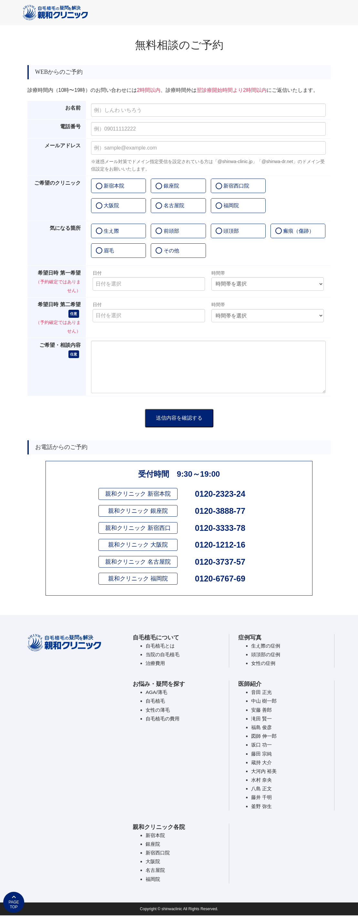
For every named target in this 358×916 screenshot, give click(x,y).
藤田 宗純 (262, 754)
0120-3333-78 (220, 527)
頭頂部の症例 (266, 655)
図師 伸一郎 (264, 736)
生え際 (111, 231)
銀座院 (171, 186)
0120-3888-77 (220, 510)
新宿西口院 (236, 186)
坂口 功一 (262, 745)
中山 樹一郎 (264, 701)
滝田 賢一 (262, 719)
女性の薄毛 (158, 710)
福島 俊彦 (262, 727)
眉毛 (109, 250)
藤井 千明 (262, 798)
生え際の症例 (266, 646)
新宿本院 (114, 186)
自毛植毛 (156, 701)
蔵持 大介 (262, 762)
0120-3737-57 (220, 562)
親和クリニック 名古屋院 (137, 562)
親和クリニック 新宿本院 (137, 494)
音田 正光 (262, 693)
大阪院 (111, 205)
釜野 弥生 (262, 806)
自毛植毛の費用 (164, 719)
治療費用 (156, 664)
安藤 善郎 (262, 710)
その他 (171, 250)
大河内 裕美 (264, 771)
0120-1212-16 (220, 545)
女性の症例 (264, 664)
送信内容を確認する (179, 418)
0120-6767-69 (220, 579)
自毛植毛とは (161, 646)
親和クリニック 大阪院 (138, 545)
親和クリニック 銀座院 (138, 511)
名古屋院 (174, 205)
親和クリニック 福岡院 (138, 579)
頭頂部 (231, 231)
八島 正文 (262, 789)
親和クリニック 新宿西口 (137, 528)
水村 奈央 (262, 780)
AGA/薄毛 (157, 693)
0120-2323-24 (220, 493)
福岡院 (231, 205)
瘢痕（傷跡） (298, 231)
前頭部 (171, 231)
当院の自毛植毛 (164, 655)
